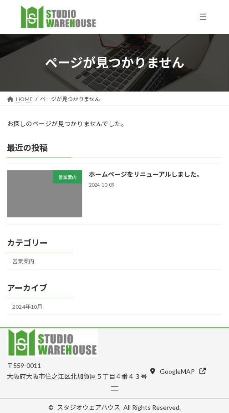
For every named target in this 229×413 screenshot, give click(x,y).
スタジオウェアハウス (88, 407)
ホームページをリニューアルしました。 (146, 174)
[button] (178, 371)
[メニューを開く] (203, 16)
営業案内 (23, 261)
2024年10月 (27, 306)
